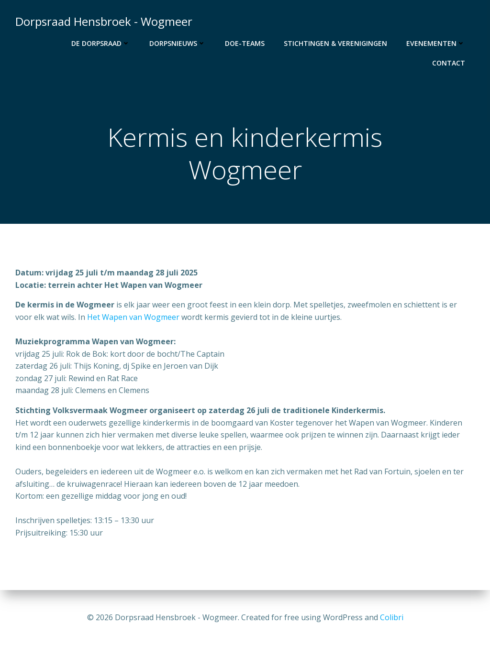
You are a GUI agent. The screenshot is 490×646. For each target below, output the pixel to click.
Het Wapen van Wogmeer (133, 317)
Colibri (391, 617)
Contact (448, 62)
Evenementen (435, 43)
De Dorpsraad (100, 43)
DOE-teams (245, 43)
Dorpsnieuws (177, 43)
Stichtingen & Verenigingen (335, 43)
